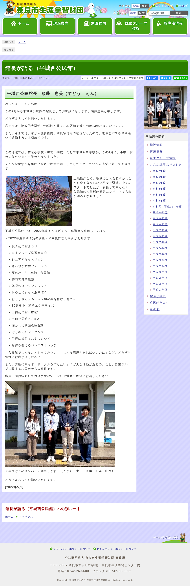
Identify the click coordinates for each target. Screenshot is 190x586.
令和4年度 (159, 188)
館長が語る (158, 296)
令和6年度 (159, 177)
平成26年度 (160, 236)
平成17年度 (160, 289)
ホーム (22, 42)
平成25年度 (160, 242)
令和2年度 (159, 200)
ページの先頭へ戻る (166, 537)
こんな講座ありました (166, 164)
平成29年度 (160, 218)
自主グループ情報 (163, 158)
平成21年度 (160, 266)
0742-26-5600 (78, 571)
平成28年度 (160, 224)
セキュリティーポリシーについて (117, 549)
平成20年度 (160, 272)
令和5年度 (159, 182)
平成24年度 (160, 248)
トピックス (26, 516)
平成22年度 (160, 260)
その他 (155, 309)
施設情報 (156, 144)
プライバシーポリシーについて (72, 549)
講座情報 (156, 151)
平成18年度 (160, 283)
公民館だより (159, 302)
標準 (136, 6)
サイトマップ (164, 6)
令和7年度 (159, 171)
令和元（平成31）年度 (167, 206)
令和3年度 (159, 194)
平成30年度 (160, 212)
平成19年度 (160, 277)
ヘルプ (183, 6)
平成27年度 (160, 230)
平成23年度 (160, 254)
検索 (178, 13)
